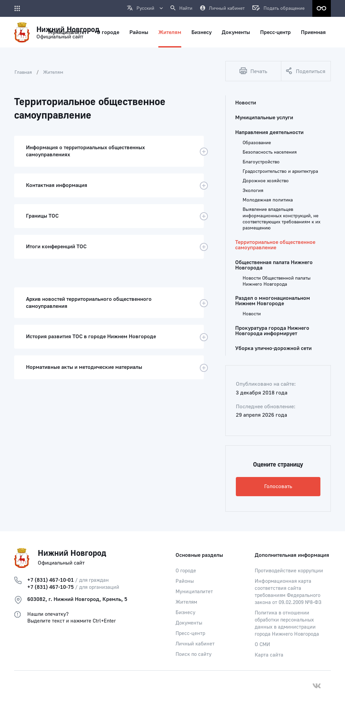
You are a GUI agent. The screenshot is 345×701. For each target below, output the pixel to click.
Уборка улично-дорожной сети (273, 348)
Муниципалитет (194, 591)
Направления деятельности (269, 132)
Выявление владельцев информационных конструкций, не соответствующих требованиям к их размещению (281, 218)
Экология (253, 191)
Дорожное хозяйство (266, 181)
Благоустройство (261, 162)
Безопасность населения (270, 152)
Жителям (53, 72)
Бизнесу (185, 612)
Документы (189, 623)
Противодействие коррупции (289, 571)
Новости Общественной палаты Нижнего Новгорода (277, 281)
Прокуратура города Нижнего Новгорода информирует (272, 331)
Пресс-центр (190, 633)
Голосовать (278, 486)
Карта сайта (269, 655)
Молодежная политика (268, 200)
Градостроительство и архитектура (280, 171)
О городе (186, 571)
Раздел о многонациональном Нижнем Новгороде (272, 301)
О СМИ (262, 644)
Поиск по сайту (194, 654)
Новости (245, 102)
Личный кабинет (195, 644)
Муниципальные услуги (264, 117)
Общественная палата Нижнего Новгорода (274, 265)
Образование (257, 143)
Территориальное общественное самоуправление (275, 245)
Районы (185, 581)
